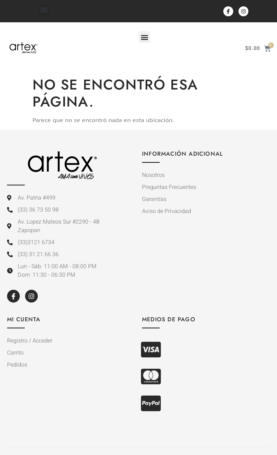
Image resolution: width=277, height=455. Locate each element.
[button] (44, 9)
